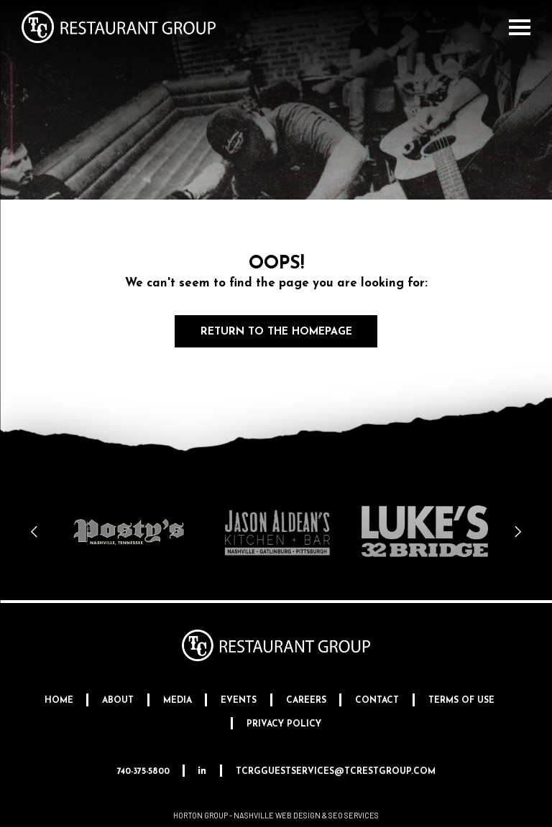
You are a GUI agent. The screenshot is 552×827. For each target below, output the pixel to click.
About (118, 700)
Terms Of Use (461, 700)
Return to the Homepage (276, 332)
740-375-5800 (143, 771)
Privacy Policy (284, 724)
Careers (306, 700)
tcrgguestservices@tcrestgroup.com (336, 771)
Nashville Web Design (277, 815)
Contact (377, 700)
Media (177, 700)
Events (239, 700)
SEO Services (353, 815)
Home (59, 700)
